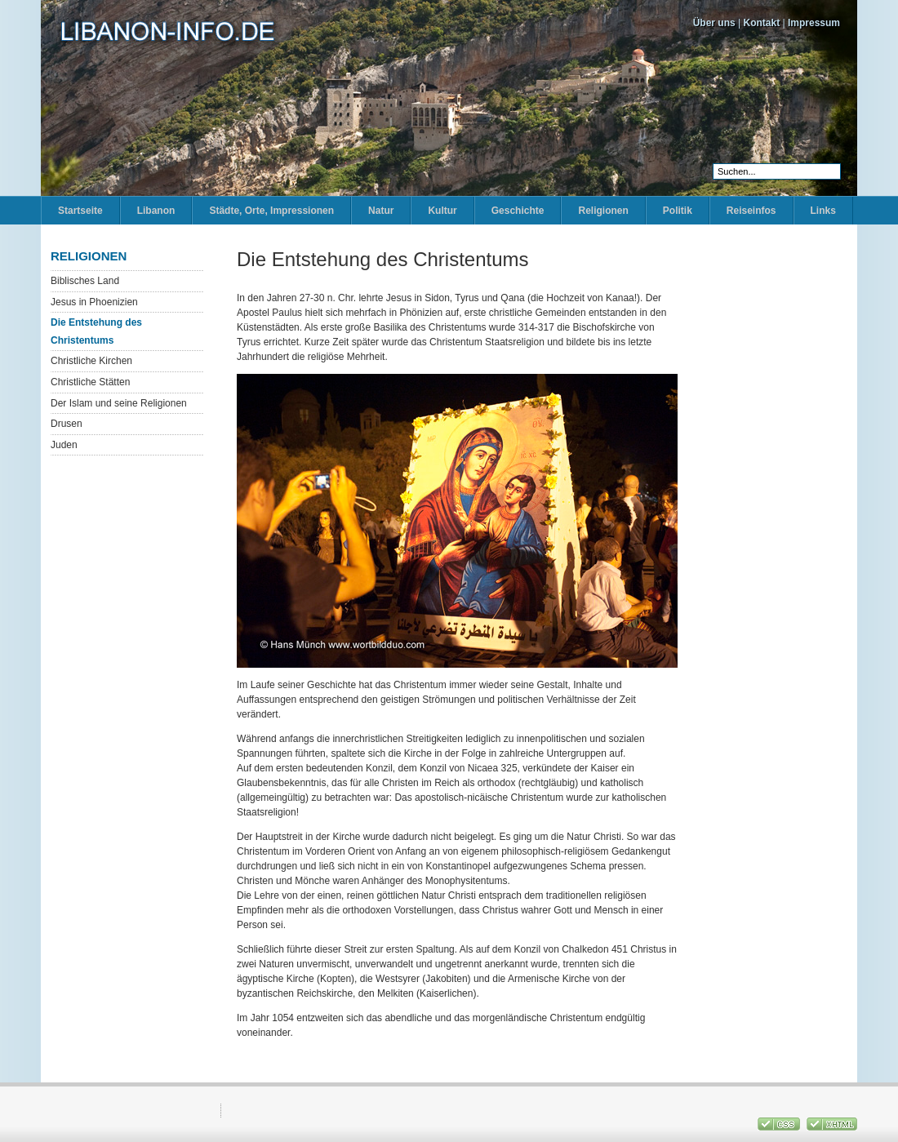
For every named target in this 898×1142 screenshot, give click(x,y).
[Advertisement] (775, 494)
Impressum (814, 23)
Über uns (714, 23)
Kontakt (762, 23)
